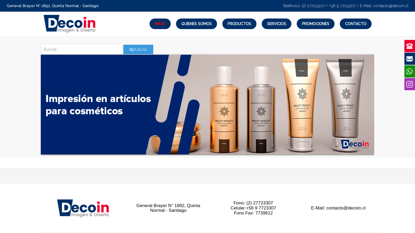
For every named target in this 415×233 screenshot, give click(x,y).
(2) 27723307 (313, 5)
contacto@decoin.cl (390, 5)
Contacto (355, 24)
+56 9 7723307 (342, 5)
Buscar (138, 50)
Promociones (315, 24)
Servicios (276, 24)
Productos (239, 24)
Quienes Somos (196, 24)
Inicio (160, 24)
